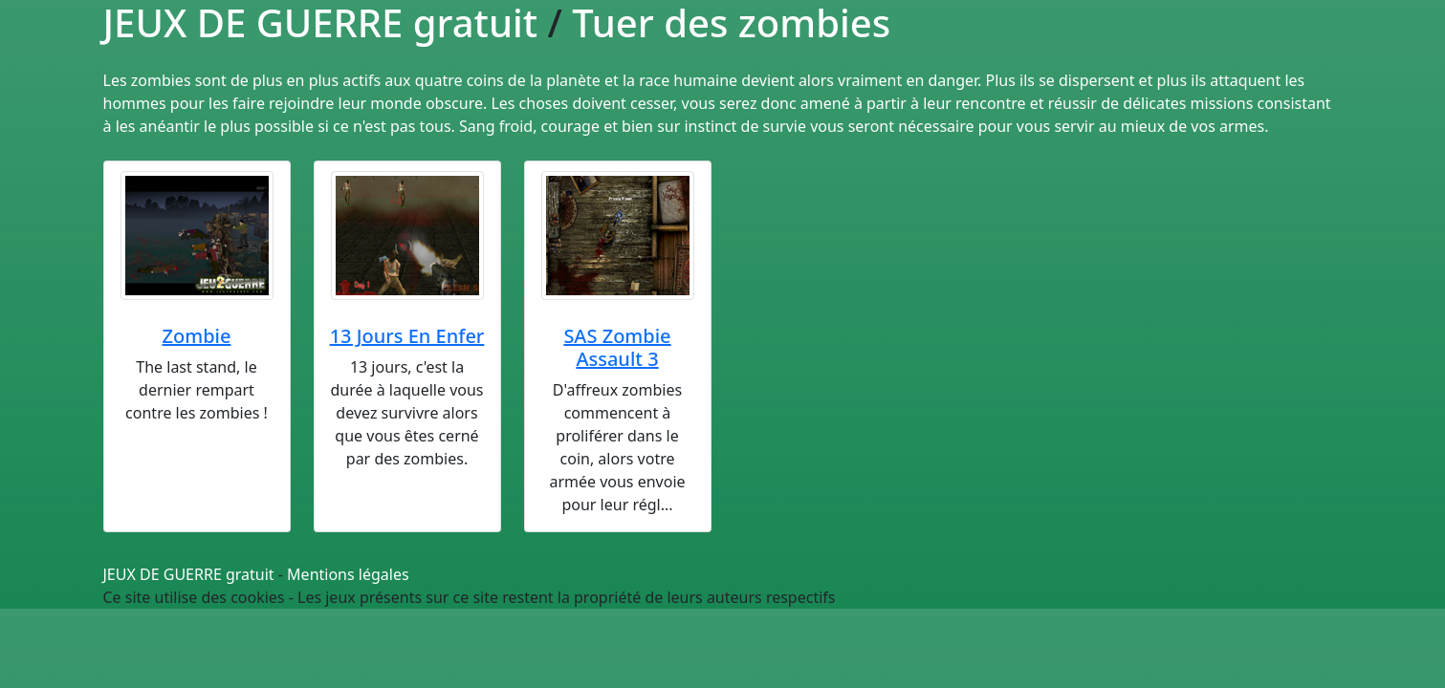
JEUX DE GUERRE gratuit (188, 574)
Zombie (197, 336)
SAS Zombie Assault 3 (616, 347)
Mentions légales (348, 574)
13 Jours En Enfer (407, 336)
